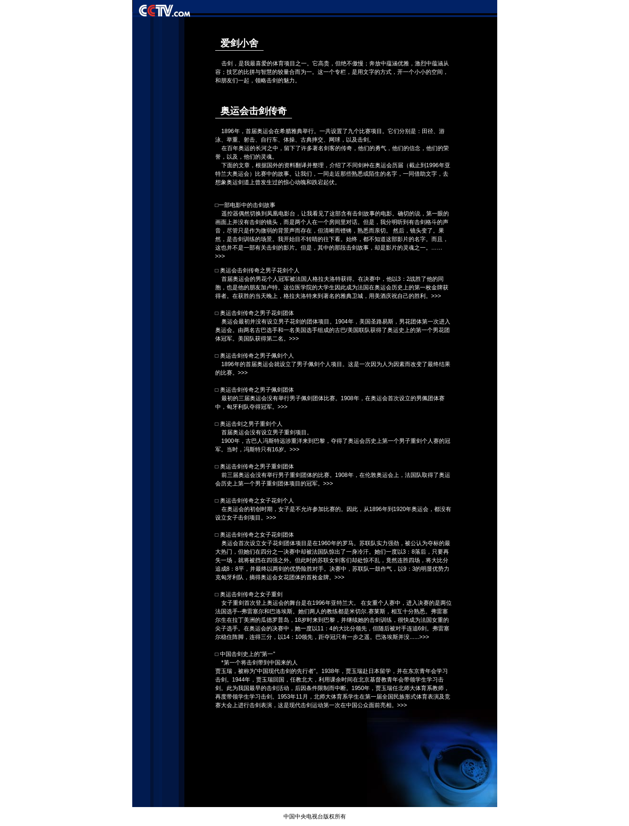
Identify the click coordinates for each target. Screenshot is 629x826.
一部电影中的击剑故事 (247, 205)
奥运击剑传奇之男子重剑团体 (257, 466)
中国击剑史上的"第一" (247, 654)
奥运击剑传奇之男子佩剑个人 (257, 355)
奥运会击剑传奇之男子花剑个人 (260, 270)
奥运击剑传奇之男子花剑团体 (257, 313)
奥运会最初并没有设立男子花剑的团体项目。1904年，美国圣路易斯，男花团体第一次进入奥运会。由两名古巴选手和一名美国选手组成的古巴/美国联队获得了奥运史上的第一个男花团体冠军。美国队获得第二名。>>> (332, 330)
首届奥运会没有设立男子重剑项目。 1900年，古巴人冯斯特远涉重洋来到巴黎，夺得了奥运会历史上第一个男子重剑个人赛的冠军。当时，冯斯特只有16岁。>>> (332, 441)
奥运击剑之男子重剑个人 (251, 424)
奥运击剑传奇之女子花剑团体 (257, 534)
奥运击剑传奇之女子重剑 (251, 594)
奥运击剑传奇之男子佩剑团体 (257, 389)
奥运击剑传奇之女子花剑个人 (257, 500)
